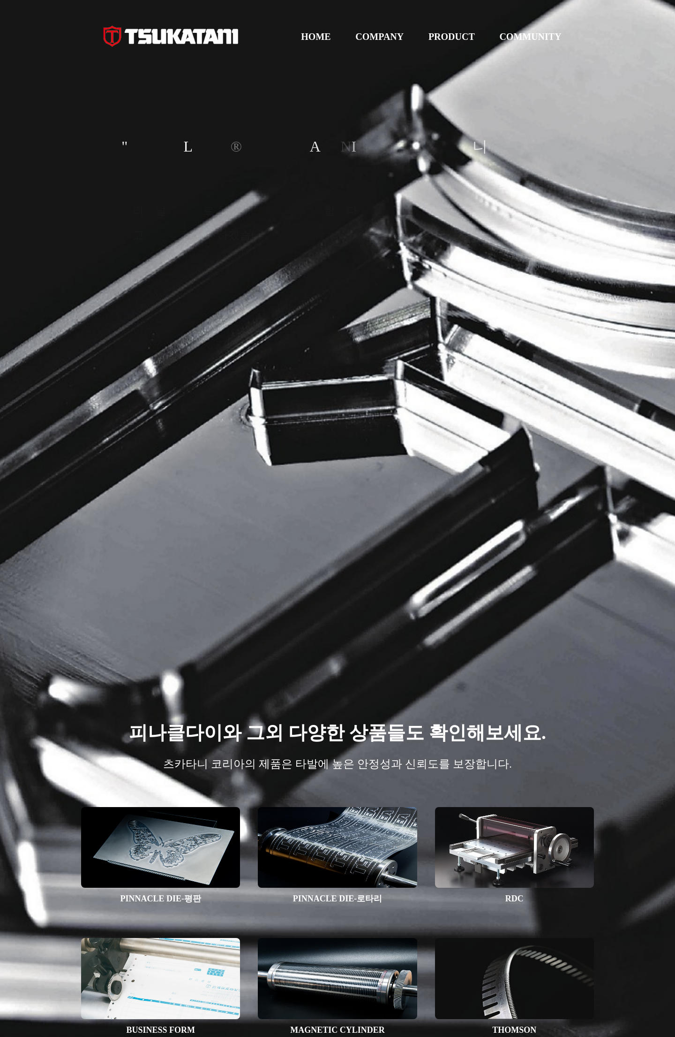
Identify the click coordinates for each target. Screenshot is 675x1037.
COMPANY (379, 36)
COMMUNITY (530, 36)
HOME (315, 36)
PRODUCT (451, 36)
